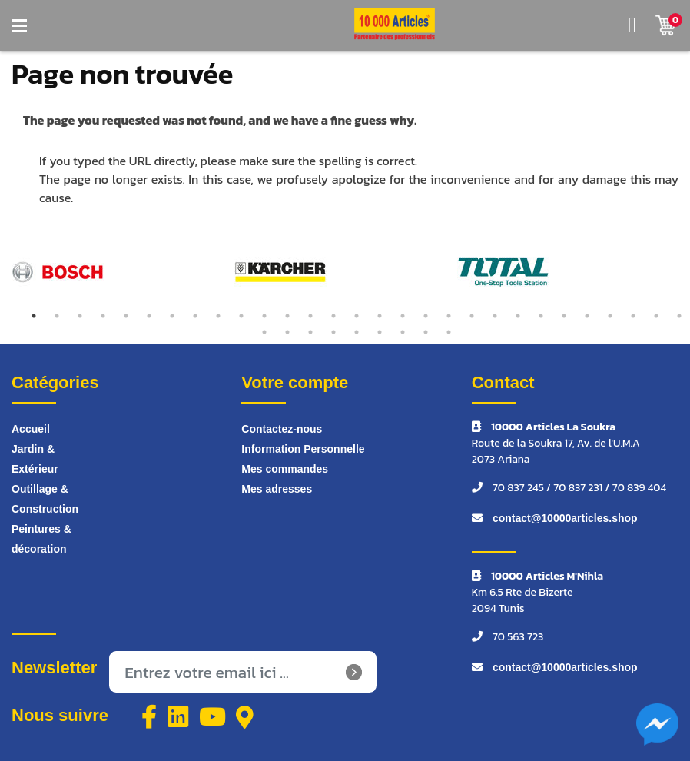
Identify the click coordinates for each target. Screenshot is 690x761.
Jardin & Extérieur (35, 459)
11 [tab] (264, 316)
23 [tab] (541, 316)
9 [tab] (218, 316)
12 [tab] (287, 316)
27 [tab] (633, 316)
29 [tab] (679, 316)
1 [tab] (33, 316)
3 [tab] (80, 316)
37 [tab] (425, 332)
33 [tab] (333, 332)
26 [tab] (610, 316)
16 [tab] (379, 316)
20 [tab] (471, 316)
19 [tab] (448, 316)
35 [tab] (379, 332)
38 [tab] (448, 332)
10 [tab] (241, 316)
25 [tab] (587, 316)
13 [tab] (310, 316)
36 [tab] (402, 332)
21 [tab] (495, 316)
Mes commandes (284, 469)
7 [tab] (172, 316)
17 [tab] (402, 316)
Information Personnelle (302, 449)
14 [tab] (333, 316)
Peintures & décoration (41, 539)
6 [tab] (149, 316)
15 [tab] (356, 316)
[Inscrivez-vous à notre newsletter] (242, 671)
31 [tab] (287, 332)
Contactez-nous (281, 429)
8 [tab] (195, 316)
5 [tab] (126, 316)
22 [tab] (518, 316)
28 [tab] (656, 316)
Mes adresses (276, 489)
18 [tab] (425, 316)
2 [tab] (57, 316)
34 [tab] (356, 332)
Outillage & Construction (45, 499)
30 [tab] (264, 332)
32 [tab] (310, 332)
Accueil (31, 429)
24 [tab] (564, 316)
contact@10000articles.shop (565, 518)
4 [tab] (103, 316)
